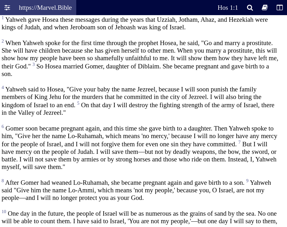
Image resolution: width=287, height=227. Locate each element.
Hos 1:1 (228, 7)
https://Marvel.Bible (45, 7)
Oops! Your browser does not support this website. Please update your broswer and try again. (143, 120)
